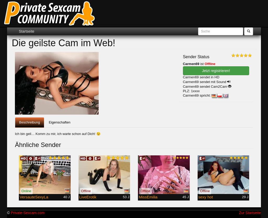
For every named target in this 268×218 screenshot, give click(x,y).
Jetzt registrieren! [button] (216, 71)
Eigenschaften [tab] (59, 122)
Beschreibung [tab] (29, 122)
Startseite (26, 31)
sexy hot (205, 197)
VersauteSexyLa (34, 197)
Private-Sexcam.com (27, 213)
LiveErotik (88, 197)
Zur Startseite (250, 213)
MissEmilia (148, 197)
